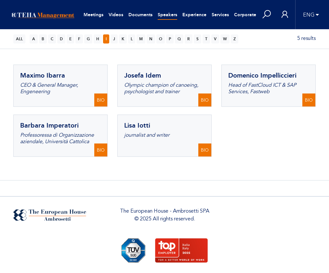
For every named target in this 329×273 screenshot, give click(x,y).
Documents (140, 15)
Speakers (167, 15)
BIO (101, 100)
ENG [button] (308, 15)
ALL (19, 39)
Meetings (93, 15)
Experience (194, 15)
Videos (116, 15)
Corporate (245, 15)
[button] (266, 14)
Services (220, 15)
